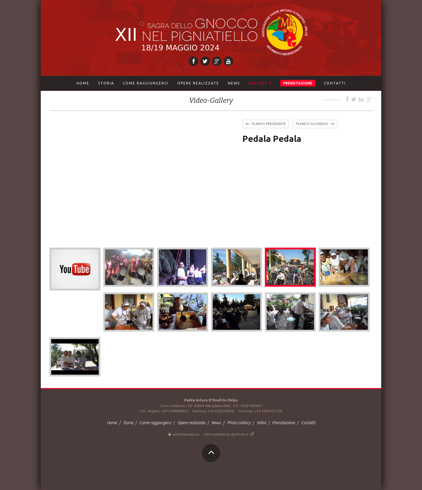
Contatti (308, 422)
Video (261, 422)
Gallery (260, 83)
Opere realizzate (191, 422)
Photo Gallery (239, 422)
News (216, 422)
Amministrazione (184, 434)
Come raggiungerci (155, 422)
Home (83, 83)
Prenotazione (284, 422)
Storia (128, 422)
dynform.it (242, 434)
